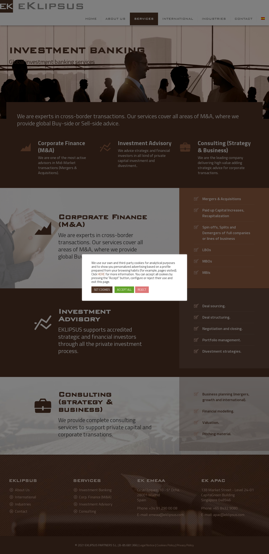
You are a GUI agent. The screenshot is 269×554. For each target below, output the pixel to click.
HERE (101, 274)
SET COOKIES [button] (102, 290)
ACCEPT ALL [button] (124, 290)
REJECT (142, 290)
